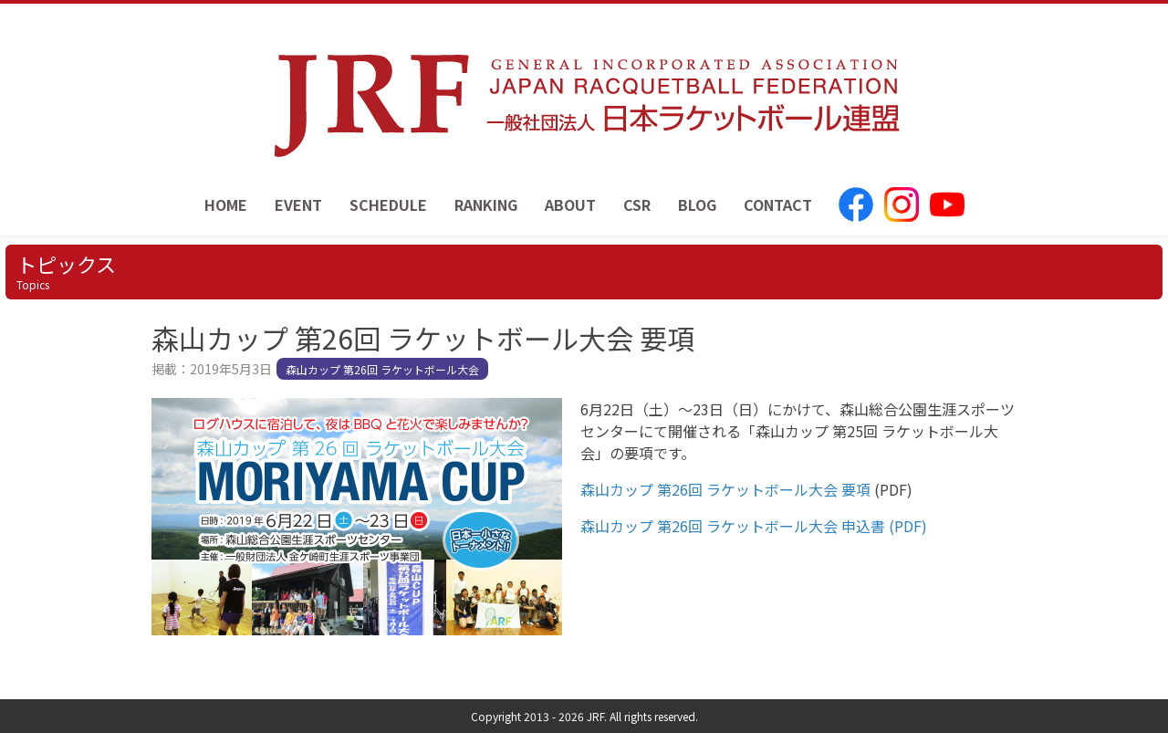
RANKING (485, 204)
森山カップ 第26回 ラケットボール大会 (382, 369)
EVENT (298, 204)
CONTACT (778, 204)
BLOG (697, 204)
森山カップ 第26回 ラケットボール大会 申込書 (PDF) (753, 526)
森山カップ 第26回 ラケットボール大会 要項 (725, 489)
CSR (637, 204)
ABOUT (570, 204)
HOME (225, 204)
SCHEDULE (388, 204)
